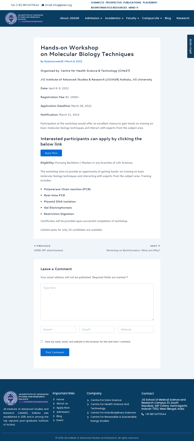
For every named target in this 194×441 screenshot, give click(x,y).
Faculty (131, 13)
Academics (113, 13)
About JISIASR (69, 13)
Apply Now (52, 148)
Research (183, 13)
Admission (92, 13)
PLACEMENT (143, 2)
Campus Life (151, 13)
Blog (168, 13)
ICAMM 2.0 (96, 2)
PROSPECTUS (111, 2)
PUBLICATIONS (127, 2)
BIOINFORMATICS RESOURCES (167, 2)
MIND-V (189, 2)
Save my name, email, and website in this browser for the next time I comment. (88, 338)
